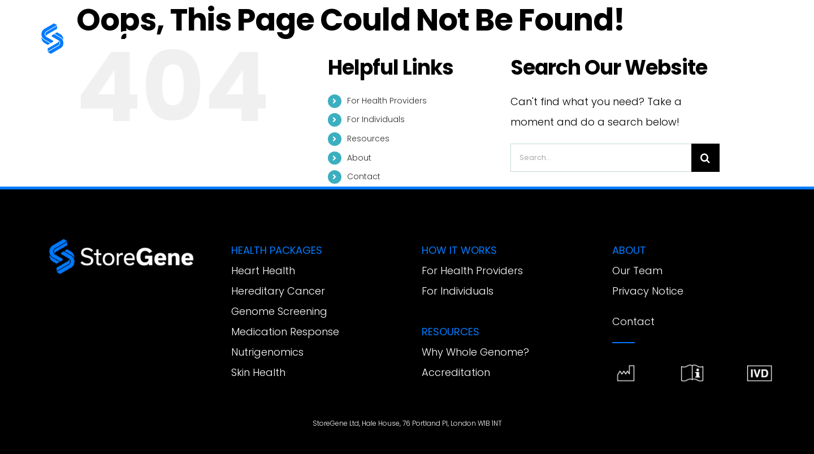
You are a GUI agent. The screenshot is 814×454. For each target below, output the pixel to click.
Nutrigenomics (267, 352)
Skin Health (258, 372)
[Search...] (600, 158)
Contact (363, 176)
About (359, 157)
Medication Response (285, 332)
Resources (368, 138)
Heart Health (263, 270)
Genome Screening (279, 311)
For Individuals (376, 119)
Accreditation (456, 372)
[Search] (705, 158)
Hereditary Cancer (278, 291)
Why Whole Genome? (475, 352)
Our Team (637, 270)
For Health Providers (387, 100)
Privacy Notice (647, 291)
